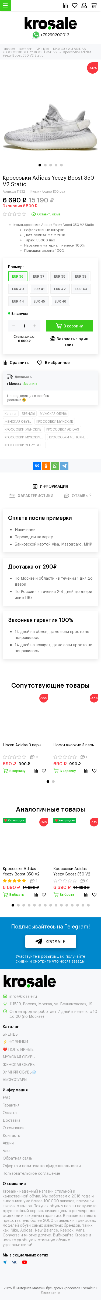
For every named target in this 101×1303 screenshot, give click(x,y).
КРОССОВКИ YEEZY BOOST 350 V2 (25, 445)
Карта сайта (50, 1292)
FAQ (6, 1097)
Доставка (11, 1120)
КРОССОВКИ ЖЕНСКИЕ (23, 429)
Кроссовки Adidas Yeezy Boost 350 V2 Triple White (21, 871)
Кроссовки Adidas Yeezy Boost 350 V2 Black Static (71, 871)
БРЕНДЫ (28, 413)
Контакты (11, 1135)
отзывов (24, 1205)
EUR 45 (39, 301)
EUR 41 (39, 289)
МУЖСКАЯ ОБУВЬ (53, 413)
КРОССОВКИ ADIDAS (62, 429)
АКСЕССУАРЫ (15, 1079)
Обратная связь (17, 1157)
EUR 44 (18, 301)
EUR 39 (80, 276)
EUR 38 (59, 276)
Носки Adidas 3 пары (22, 744)
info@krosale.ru (23, 996)
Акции (8, 1142)
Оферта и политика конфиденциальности (42, 1165)
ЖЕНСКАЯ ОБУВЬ (18, 421)
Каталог (11, 413)
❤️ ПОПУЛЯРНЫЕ (18, 1049)
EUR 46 (60, 301)
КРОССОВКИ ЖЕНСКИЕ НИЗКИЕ (69, 437)
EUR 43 (81, 289)
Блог (7, 1150)
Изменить (30, 383)
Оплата (10, 1112)
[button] (40, 165)
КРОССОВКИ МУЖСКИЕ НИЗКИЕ (25, 437)
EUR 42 (60, 289)
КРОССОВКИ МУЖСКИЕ (54, 421)
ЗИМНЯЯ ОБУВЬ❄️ (19, 1071)
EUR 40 (18, 289)
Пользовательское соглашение (31, 1173)
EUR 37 (38, 276)
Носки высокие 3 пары (74, 744)
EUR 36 (17, 276)
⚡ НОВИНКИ (15, 1041)
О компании (14, 1127)
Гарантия (11, 1104)
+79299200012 (54, 34)
